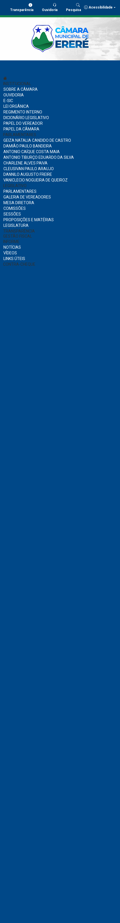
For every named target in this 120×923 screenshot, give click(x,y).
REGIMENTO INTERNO (22, 112)
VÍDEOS (10, 253)
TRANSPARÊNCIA (19, 231)
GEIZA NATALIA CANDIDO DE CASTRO (37, 140)
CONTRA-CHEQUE (19, 264)
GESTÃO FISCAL (17, 236)
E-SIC (8, 100)
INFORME (11, 241)
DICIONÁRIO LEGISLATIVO (26, 117)
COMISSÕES (14, 208)
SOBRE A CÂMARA (20, 89)
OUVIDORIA (13, 95)
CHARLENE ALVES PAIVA (25, 163)
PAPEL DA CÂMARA (21, 129)
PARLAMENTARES (19, 134)
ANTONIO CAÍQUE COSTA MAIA (31, 151)
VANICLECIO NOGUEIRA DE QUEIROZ (35, 180)
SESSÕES (12, 214)
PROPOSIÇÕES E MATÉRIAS (28, 219)
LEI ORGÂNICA (16, 106)
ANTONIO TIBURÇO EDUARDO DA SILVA (38, 157)
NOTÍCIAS (12, 247)
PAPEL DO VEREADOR (23, 123)
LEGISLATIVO (15, 185)
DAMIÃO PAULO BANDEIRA (27, 146)
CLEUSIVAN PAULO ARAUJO (28, 168)
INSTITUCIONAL (17, 83)
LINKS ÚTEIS (14, 258)
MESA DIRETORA (18, 202)
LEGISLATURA (16, 225)
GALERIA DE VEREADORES (27, 197)
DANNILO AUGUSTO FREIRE (27, 174)
